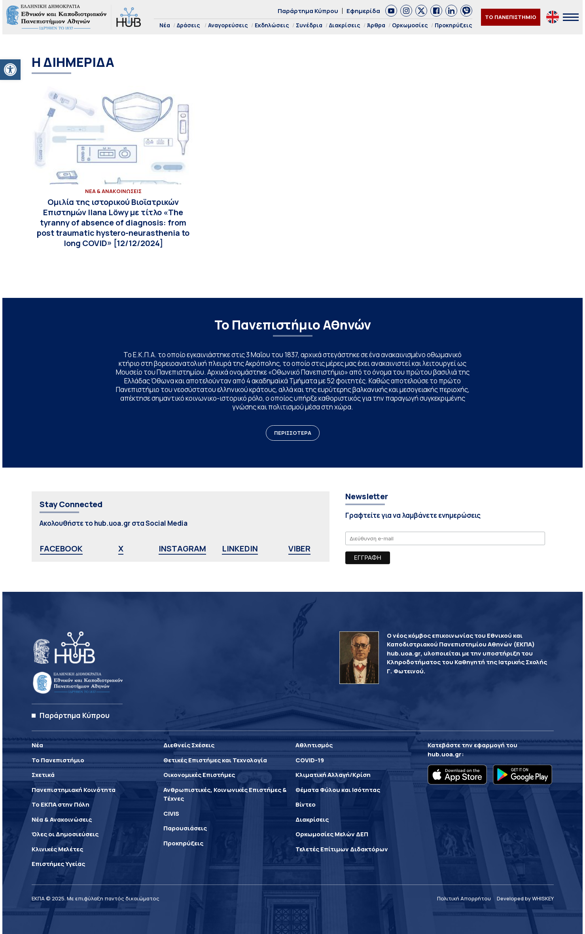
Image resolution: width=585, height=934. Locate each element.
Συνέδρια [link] (309, 25)
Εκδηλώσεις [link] (272, 25)
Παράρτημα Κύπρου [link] (308, 11)
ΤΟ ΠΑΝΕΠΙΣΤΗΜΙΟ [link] (510, 17)
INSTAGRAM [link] (182, 548)
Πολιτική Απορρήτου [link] (464, 898)
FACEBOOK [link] (61, 548)
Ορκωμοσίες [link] (410, 25)
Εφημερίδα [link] (363, 11)
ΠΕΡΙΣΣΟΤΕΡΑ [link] (292, 432)
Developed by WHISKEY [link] (525, 898)
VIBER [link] (299, 548)
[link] (10, 69)
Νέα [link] (164, 25)
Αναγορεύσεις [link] (228, 25)
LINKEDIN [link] (240, 548)
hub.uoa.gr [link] (445, 754)
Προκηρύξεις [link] (453, 25)
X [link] (120, 548)
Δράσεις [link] (188, 25)
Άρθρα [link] (376, 25)
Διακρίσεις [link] (344, 25)
